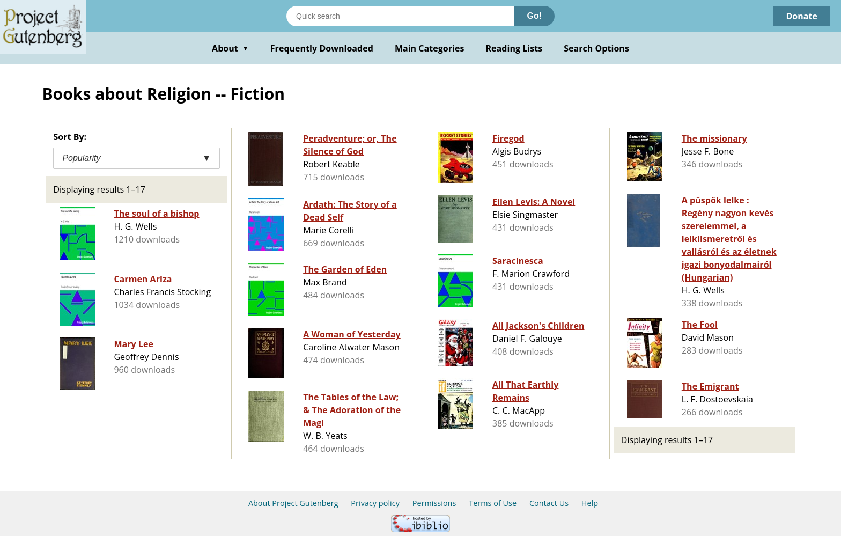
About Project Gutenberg (293, 503)
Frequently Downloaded (321, 48)
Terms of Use (493, 503)
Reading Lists (514, 48)
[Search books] (400, 16)
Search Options (596, 48)
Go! (534, 15)
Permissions (434, 503)
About (230, 48)
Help (589, 503)
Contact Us (549, 503)
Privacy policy (375, 503)
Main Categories (429, 48)
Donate (801, 16)
